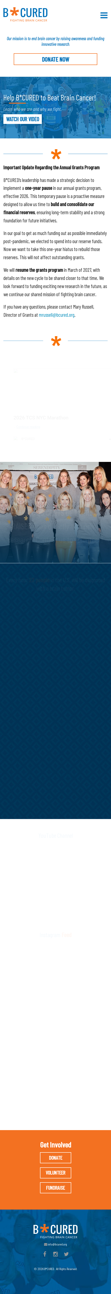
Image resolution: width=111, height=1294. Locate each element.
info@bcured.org (55, 1244)
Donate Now (55, 59)
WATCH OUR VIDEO (22, 119)
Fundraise (55, 1188)
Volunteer (55, 1172)
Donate (55, 1158)
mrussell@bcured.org (56, 315)
